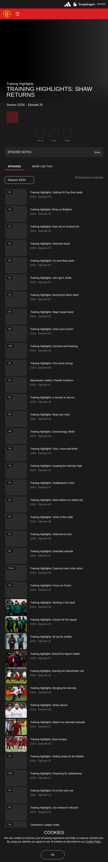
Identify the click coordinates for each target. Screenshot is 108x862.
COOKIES (54, 833)
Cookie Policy (93, 841)
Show (97, 152)
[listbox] (19, 180)
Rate (54, 140)
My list (40, 140)
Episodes (14, 166)
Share (67, 140)
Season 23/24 (19, 179)
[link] (67, 133)
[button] (18, 13)
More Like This (42, 166)
